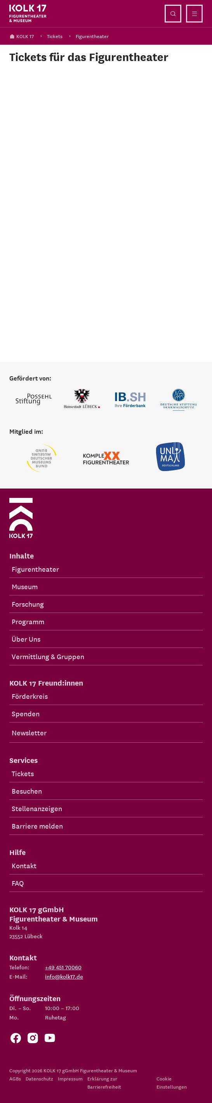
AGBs (15, 1078)
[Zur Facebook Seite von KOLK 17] (15, 1040)
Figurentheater (92, 36)
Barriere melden (37, 825)
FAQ (18, 883)
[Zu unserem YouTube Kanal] (49, 1040)
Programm (28, 621)
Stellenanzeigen (37, 808)
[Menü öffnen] (194, 14)
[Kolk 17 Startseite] (28, 14)
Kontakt (24, 865)
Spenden (26, 713)
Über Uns (26, 639)
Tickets (55, 36)
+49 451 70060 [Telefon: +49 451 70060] (63, 967)
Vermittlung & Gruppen (48, 656)
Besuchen (27, 790)
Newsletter (29, 732)
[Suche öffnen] (173, 14)
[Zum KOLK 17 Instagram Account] (32, 1040)
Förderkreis (30, 696)
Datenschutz (39, 1078)
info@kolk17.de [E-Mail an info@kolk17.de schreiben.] (64, 976)
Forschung (28, 604)
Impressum (70, 1078)
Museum (25, 586)
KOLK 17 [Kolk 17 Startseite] (21, 36)
